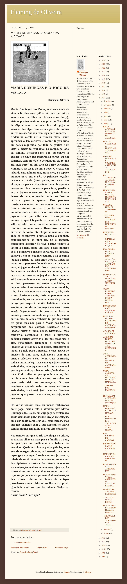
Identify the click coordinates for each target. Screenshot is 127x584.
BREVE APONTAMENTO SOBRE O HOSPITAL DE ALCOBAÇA (109, 132)
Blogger (88, 572)
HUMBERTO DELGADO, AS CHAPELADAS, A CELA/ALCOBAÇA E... (109, 239)
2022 (103, 68)
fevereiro (107, 529)
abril (106, 120)
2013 (103, 538)
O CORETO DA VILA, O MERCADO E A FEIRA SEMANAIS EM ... (109, 279)
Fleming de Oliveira (36, 11)
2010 (103, 549)
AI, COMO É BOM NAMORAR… (109, 389)
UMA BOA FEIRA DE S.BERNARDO (109, 208)
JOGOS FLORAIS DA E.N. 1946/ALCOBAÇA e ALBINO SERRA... (109, 423)
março (106, 124)
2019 (103, 79)
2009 (103, 553)
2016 (103, 90)
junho (106, 116)
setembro (107, 109)
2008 (103, 557)
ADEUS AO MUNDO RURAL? (107, 500)
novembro (108, 105)
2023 (103, 64)
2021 (103, 72)
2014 (103, 98)
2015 (103, 94)
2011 (103, 545)
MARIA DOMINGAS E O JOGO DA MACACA (109, 409)
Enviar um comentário (22, 542)
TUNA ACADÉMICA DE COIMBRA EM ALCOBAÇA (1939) (109, 360)
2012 (103, 542)
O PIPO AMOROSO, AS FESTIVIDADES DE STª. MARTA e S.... (109, 376)
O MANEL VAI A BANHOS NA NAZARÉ (109, 491)
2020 (103, 75)
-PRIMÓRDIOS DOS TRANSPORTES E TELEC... (109, 520)
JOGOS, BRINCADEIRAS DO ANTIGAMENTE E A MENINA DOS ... (109, 296)
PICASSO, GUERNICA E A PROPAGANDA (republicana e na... (109, 147)
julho (106, 112)
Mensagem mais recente (20, 548)
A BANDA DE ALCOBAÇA (109, 332)
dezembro (108, 101)
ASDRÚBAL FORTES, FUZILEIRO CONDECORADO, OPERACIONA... (109, 343)
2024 (103, 60)
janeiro (106, 533)
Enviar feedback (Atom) (29, 552)
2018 (103, 83)
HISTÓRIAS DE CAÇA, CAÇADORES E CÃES (109, 309)
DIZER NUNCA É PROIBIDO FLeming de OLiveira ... (109, 509)
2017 (103, 87)
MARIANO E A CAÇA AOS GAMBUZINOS (109, 457)
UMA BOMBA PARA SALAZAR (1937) (109, 252)
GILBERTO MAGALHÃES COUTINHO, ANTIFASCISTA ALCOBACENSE (109, 164)
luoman (66, 572)
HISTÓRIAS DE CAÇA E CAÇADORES (109, 447)
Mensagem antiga (61, 548)
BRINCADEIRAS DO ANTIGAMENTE (109, 467)
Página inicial (42, 548)
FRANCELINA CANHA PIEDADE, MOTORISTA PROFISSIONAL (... (109, 195)
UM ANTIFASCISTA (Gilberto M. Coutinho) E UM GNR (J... (109, 181)
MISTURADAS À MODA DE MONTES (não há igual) (109, 399)
